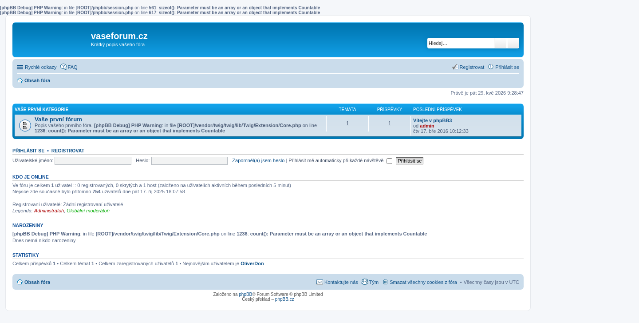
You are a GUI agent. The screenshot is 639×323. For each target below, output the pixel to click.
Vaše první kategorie (41, 109)
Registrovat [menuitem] (472, 67)
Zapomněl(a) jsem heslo (258, 160)
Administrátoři (49, 210)
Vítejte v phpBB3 (432, 120)
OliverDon (252, 263)
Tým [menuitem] (374, 282)
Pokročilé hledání (513, 43)
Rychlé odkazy (41, 67)
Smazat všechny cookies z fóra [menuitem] (423, 282)
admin (427, 125)
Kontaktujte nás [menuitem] (341, 282)
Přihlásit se (28, 150)
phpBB (245, 294)
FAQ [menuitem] (73, 67)
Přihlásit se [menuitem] (507, 67)
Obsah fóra (37, 282)
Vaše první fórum (58, 119)
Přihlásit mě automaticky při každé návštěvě (340, 160)
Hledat (500, 43)
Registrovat (67, 150)
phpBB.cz (284, 299)
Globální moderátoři (88, 210)
